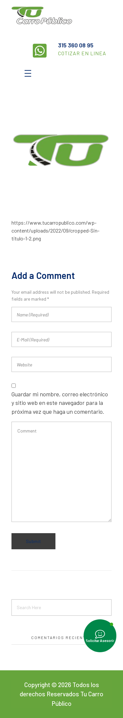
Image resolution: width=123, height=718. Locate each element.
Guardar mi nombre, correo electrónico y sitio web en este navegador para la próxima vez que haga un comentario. (59, 402)
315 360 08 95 (75, 45)
